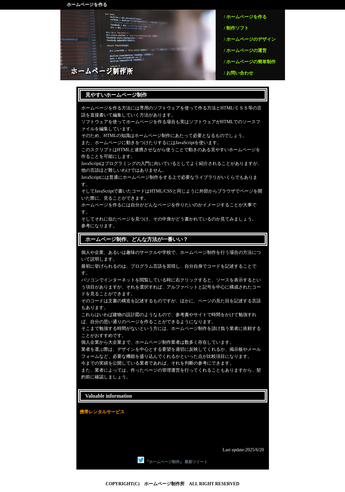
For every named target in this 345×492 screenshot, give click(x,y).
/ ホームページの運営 (245, 50)
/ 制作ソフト (236, 28)
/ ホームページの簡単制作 (250, 61)
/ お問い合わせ (238, 73)
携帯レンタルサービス (102, 411)
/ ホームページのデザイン (250, 39)
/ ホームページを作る (245, 16)
